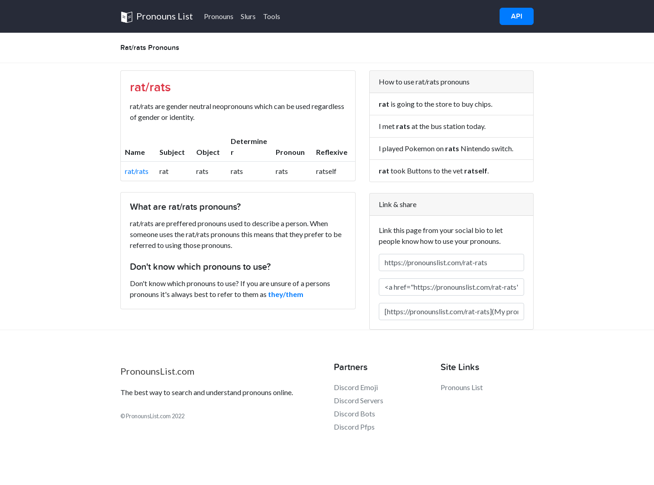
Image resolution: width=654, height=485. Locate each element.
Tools (271, 16)
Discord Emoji (356, 387)
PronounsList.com (157, 371)
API (516, 16)
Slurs (248, 16)
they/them (285, 294)
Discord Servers (358, 400)
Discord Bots (354, 413)
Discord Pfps (354, 426)
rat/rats (137, 171)
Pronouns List (156, 17)
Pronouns (218, 16)
